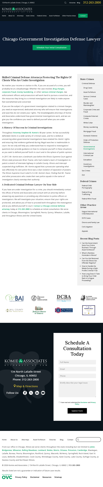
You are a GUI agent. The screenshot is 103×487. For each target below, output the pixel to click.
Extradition (87, 160)
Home (4, 16)
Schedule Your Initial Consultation (51, 47)
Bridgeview (7, 450)
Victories (72, 3)
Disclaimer (84, 402)
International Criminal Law (88, 154)
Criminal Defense (88, 83)
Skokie (50, 450)
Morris (56, 450)
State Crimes (30, 16)
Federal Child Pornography (87, 186)
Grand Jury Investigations (88, 165)
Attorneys (20, 16)
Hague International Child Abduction (89, 212)
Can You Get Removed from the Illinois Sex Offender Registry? (90, 260)
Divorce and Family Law (90, 222)
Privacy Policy (21, 477)
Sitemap (58, 477)
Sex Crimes (86, 171)
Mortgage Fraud (89, 131)
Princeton (72, 450)
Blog (78, 3)
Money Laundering (90, 127)
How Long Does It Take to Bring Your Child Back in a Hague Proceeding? (91, 277)
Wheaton (17, 450)
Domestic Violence (90, 136)
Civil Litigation (87, 227)
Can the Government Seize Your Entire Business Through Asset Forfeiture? (90, 246)
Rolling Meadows (29, 450)
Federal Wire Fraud (89, 199)
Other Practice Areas (69, 16)
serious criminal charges (52, 92)
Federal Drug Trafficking (87, 193)
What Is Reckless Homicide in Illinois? (89, 254)
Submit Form (77, 411)
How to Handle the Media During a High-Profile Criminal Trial (90, 268)
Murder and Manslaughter (88, 104)
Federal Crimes (42, 16)
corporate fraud (9, 92)
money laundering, (25, 92)
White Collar (88, 123)
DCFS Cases (86, 218)
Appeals (85, 231)
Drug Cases (87, 88)
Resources (46, 477)
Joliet (92, 447)
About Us (11, 16)
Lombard (42, 450)
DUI (83, 175)
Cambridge (82, 450)
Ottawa (63, 450)
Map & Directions (26, 386)
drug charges (58, 88)
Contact (83, 16)
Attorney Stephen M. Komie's (26, 132)
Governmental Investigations (89, 148)
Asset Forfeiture (54, 16)
